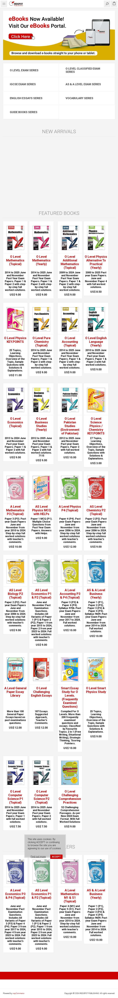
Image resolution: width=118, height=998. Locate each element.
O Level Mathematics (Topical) (15, 260)
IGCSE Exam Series (23, 84)
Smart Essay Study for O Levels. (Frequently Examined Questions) (70, 697)
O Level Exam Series (24, 70)
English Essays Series (26, 98)
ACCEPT (56, 856)
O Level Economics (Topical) (15, 422)
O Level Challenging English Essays (41, 691)
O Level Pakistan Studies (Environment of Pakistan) (70, 426)
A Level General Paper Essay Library (15, 691)
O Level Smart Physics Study (96, 690)
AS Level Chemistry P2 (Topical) (96, 510)
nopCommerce (18, 993)
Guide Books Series (23, 112)
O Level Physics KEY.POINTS (15, 340)
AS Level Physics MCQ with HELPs (41, 510)
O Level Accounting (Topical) (70, 341)
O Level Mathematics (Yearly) (41, 260)
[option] (59, 35)
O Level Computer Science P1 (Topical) (15, 797)
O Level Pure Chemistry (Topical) (41, 341)
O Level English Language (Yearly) (96, 341)
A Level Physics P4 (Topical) (70, 508)
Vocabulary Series (79, 98)
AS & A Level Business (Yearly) (96, 593)
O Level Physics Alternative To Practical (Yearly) (96, 262)
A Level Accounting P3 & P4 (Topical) (70, 593)
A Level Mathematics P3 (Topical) (15, 510)
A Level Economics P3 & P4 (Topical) (15, 893)
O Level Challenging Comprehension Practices (70, 797)
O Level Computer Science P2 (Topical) (41, 797)
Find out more (38, 856)
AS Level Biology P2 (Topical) (15, 593)
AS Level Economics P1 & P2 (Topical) (41, 593)
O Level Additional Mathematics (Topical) (70, 262)
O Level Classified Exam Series (83, 70)
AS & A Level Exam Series (83, 84)
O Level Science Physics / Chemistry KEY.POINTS (95, 426)
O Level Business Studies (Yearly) (41, 424)
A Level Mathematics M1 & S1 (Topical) (70, 895)
